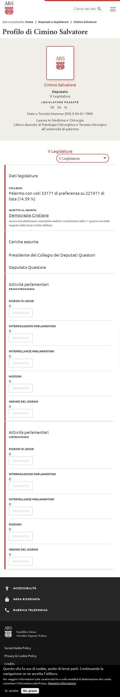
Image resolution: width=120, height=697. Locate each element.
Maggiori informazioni (62, 684)
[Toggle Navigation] (113, 8)
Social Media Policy (17, 648)
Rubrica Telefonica (26, 610)
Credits (9, 664)
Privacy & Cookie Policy (20, 656)
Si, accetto (11, 692)
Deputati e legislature (53, 22)
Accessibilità (20, 588)
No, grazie (30, 692)
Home (29, 22)
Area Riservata (22, 599)
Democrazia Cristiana (29, 215)
